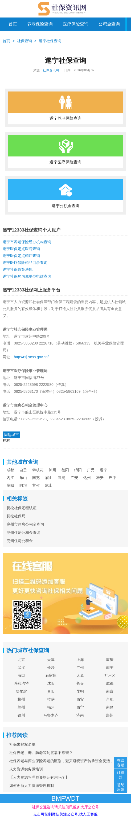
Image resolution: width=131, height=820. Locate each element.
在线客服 (120, 762)
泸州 (52, 470)
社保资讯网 (51, 70)
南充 (36, 478)
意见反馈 (120, 787)
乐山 (23, 478)
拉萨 (51, 699)
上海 (80, 659)
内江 (10, 478)
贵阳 (51, 691)
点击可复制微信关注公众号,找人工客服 (65, 814)
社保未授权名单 (22, 744)
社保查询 (24, 41)
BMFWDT (65, 798)
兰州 (21, 707)
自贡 (23, 470)
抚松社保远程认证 (21, 508)
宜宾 (61, 478)
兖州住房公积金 (20, 541)
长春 (80, 683)
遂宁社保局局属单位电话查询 (27, 276)
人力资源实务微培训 (26, 769)
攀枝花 (37, 470)
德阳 (65, 470)
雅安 (100, 478)
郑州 (109, 715)
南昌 (109, 707)
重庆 (109, 659)
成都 (10, 470)
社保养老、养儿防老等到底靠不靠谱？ (41, 753)
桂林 (6, 440)
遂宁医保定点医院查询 (21, 249)
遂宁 (103, 470)
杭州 (21, 699)
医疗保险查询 (75, 24)
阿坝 (23, 485)
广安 (74, 478)
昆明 (80, 691)
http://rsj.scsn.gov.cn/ (31, 357)
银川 (21, 715)
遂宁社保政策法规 (17, 269)
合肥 (109, 699)
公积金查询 (109, 24)
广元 (91, 470)
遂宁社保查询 (50, 41)
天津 (51, 659)
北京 (21, 659)
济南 (80, 715)
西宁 (80, 707)
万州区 (109, 675)
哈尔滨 (21, 691)
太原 (80, 675)
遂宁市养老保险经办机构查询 (27, 242)
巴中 (112, 478)
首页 (13, 24)
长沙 (51, 667)
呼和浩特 (21, 683)
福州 (51, 707)
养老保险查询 (40, 24)
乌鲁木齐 (50, 715)
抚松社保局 (16, 516)
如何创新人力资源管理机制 (31, 785)
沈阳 (51, 683)
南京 (109, 691)
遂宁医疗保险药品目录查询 (25, 262)
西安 (80, 699)
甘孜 (36, 485)
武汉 (21, 667)
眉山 (48, 478)
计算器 (120, 774)
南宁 (109, 667)
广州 (80, 667)
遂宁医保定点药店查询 (21, 256)
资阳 (10, 485)
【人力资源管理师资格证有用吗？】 (39, 777)
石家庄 (50, 675)
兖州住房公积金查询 (23, 532)
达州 (87, 478)
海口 (21, 675)
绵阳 (78, 470)
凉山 (48, 485)
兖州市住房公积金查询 (25, 524)
